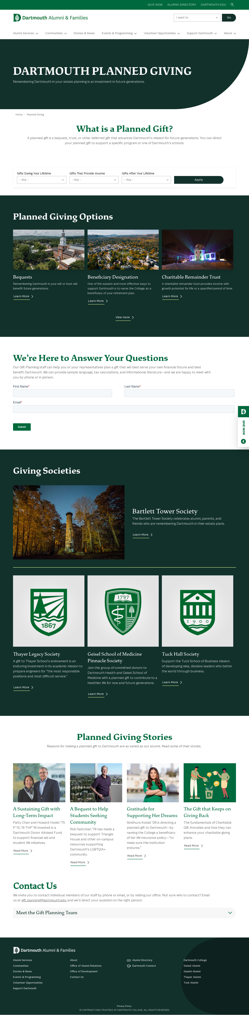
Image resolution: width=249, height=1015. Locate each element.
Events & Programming (117, 33)
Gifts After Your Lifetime (138, 173)
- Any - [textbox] (23, 179)
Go (229, 17)
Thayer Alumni (192, 977)
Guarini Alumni (192, 971)
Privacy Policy (124, 1006)
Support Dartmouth (200, 33)
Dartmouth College (195, 960)
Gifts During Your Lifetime (34, 173)
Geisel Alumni (192, 965)
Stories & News (84, 33)
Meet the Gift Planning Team (46, 912)
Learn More (21, 296)
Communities (54, 33)
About (228, 33)
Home (19, 114)
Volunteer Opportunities (160, 33)
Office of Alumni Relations (86, 965)
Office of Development (84, 971)
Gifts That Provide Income (87, 173)
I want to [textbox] (182, 17)
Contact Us (77, 977)
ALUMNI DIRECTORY (181, 4)
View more (123, 317)
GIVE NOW (155, 4)
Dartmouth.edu (213, 4)
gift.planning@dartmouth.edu (44, 900)
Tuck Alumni (191, 982)
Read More (20, 850)
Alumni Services (23, 33)
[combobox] (197, 18)
